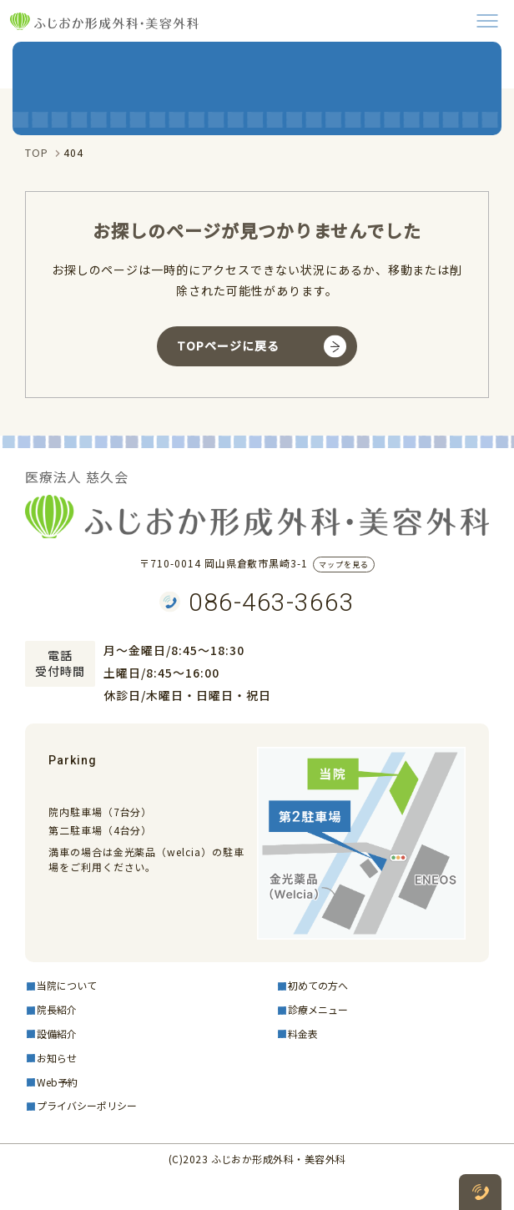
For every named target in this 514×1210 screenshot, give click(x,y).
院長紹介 (57, 1009)
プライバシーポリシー (87, 1105)
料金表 (303, 1033)
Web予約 (57, 1082)
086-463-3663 (272, 602)
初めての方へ (318, 985)
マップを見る (344, 564)
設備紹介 (57, 1033)
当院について (67, 985)
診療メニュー (318, 1009)
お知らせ (57, 1058)
